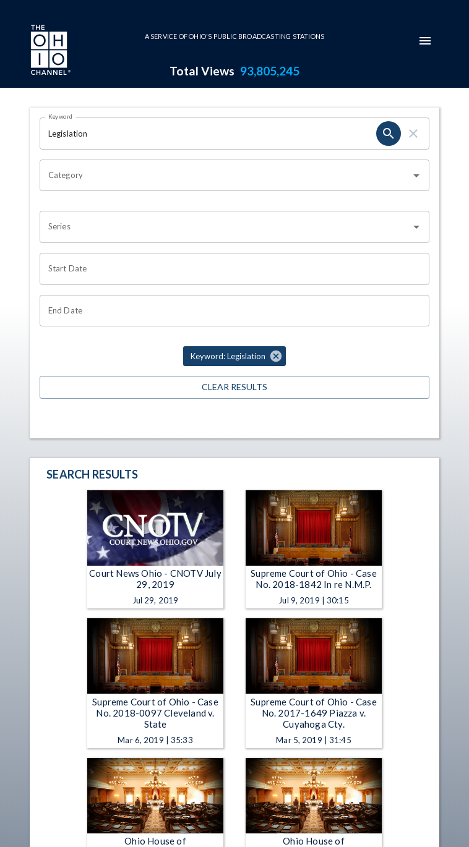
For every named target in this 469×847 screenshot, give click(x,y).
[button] (234, 356)
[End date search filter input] (230, 311)
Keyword (60, 116)
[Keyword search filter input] (208, 133)
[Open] (416, 175)
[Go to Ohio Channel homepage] (49, 51)
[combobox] (225, 175)
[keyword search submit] (388, 133)
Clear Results (234, 387)
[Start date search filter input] (230, 269)
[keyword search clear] (413, 133)
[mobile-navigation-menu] (425, 40)
